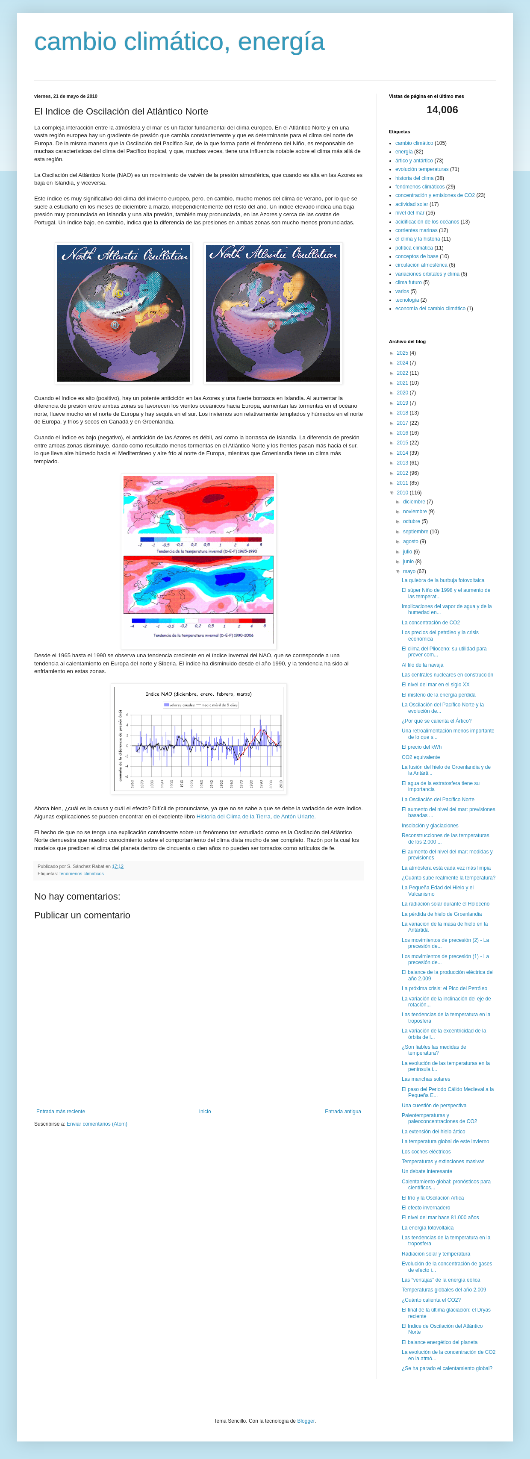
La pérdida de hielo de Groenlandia (442, 914)
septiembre (416, 532)
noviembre (415, 512)
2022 (403, 373)
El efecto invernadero (426, 1208)
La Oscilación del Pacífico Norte (438, 800)
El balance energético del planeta (439, 1342)
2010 (403, 493)
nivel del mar (409, 213)
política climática (414, 248)
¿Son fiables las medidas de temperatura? (434, 1050)
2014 (403, 453)
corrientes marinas (416, 230)
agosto (411, 541)
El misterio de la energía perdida (439, 695)
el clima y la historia (417, 239)
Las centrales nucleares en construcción (447, 675)
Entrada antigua (343, 1112)
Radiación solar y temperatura (436, 1254)
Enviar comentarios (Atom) (97, 1124)
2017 (403, 423)
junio (409, 562)
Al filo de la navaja (422, 665)
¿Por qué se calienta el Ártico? (436, 721)
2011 (403, 483)
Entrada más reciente (60, 1112)
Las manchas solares (426, 1079)
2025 (403, 353)
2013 (403, 463)
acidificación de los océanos (427, 222)
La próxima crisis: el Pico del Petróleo (444, 988)
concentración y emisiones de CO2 (435, 195)
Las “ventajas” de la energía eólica (441, 1280)
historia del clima (414, 178)
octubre (412, 521)
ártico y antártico (414, 161)
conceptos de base (417, 256)
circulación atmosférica (421, 265)
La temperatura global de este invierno (445, 1141)
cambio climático (414, 143)
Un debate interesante (427, 1171)
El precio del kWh (422, 747)
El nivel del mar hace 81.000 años (440, 1218)
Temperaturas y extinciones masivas (443, 1162)
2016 (403, 433)
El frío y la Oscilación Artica (433, 1198)
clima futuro (408, 282)
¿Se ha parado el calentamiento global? (447, 1368)
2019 (403, 403)
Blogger (306, 1421)
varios (402, 291)
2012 (403, 473)
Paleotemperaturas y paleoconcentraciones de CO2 (439, 1118)
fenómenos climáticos (81, 873)
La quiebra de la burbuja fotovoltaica (443, 580)
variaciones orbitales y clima (427, 274)
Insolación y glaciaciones (430, 826)
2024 (403, 363)
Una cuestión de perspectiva (434, 1106)
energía (404, 152)
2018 (403, 413)
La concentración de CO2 (431, 623)
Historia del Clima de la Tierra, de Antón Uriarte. (256, 816)
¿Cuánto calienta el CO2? (431, 1300)
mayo (410, 571)
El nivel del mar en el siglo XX (436, 685)
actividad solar (411, 204)
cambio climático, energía (179, 41)
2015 (403, 443)
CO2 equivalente (421, 757)
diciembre (415, 502)
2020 (403, 393)
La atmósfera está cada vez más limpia (446, 868)
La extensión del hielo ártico (433, 1132)
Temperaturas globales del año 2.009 (444, 1290)
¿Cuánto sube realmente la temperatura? (448, 878)
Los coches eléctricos (426, 1152)
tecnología (407, 300)
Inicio (205, 1112)
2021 (403, 383)
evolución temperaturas (422, 169)
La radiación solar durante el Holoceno (445, 904)
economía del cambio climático (430, 309)
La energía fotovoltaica (427, 1228)
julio (408, 552)
